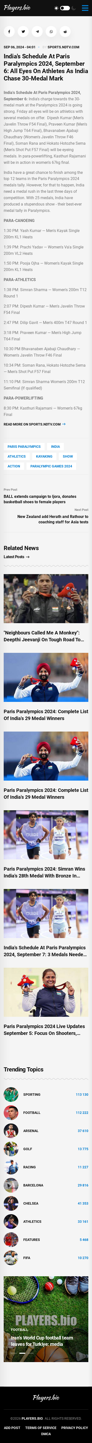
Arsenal (31, 1131)
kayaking (44, 456)
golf (27, 1149)
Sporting (31, 1094)
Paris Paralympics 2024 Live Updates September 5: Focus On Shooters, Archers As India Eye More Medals (44, 1033)
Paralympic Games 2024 (51, 466)
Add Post (12, 1428)
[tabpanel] (46, 1319)
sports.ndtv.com (63, 47)
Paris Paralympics (24, 447)
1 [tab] (14, 1353)
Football (31, 1113)
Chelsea (30, 1203)
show (68, 456)
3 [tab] (31, 1353)
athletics (17, 456)
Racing (29, 1167)
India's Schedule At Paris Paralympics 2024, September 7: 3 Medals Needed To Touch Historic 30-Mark (45, 954)
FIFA (26, 1258)
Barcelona (33, 1185)
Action (14, 466)
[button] (9, 31)
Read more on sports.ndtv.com (35, 424)
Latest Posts (16, 556)
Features (31, 1240)
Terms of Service (40, 1428)
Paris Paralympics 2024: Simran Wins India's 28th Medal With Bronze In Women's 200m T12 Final (44, 876)
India (55, 447)
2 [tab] (22, 1353)
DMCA (46, 1434)
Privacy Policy (74, 1428)
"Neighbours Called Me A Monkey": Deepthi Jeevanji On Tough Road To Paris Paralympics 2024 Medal (42, 639)
